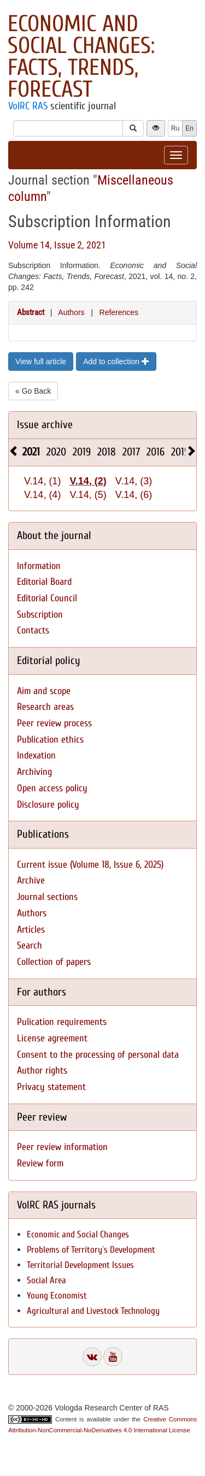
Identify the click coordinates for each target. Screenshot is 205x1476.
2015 (180, 452)
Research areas (45, 707)
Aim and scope (44, 691)
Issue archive (45, 424)
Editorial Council (47, 598)
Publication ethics (50, 739)
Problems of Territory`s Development (91, 1249)
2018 (106, 452)
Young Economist (57, 1295)
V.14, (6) (133, 494)
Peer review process (54, 723)
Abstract (30, 312)
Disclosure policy (48, 804)
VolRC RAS (28, 106)
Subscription (40, 614)
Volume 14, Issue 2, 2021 (57, 245)
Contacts (33, 630)
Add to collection (116, 361)
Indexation (36, 755)
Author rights (42, 1070)
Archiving (34, 772)
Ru (175, 128)
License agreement (52, 1038)
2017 (131, 452)
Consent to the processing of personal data (98, 1054)
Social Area (46, 1280)
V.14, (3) (133, 481)
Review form (40, 1163)
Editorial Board (44, 582)
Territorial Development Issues (80, 1265)
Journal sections (47, 897)
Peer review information (62, 1147)
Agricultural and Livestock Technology (93, 1311)
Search (29, 945)
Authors (71, 312)
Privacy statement (51, 1087)
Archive (31, 880)
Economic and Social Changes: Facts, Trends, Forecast (81, 56)
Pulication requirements (62, 1022)
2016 (156, 452)
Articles (31, 929)
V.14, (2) (87, 481)
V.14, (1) (42, 481)
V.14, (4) (42, 494)
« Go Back (33, 391)
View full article (40, 361)
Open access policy (52, 788)
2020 (56, 452)
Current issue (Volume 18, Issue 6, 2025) (90, 864)
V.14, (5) (87, 494)
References (119, 312)
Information (39, 566)
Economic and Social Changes (78, 1234)
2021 (31, 452)
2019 (82, 452)
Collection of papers (54, 962)
